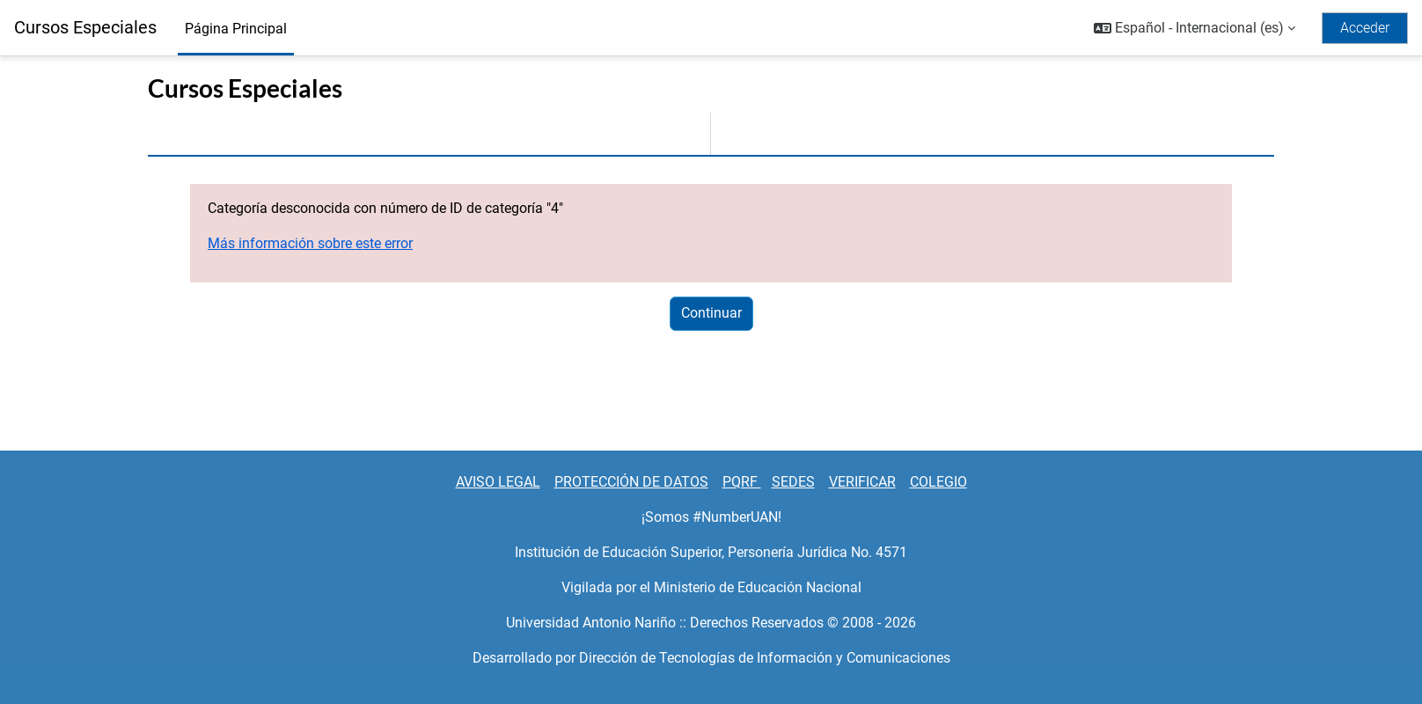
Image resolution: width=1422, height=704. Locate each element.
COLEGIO (938, 481)
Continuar (711, 312)
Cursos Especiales (85, 27)
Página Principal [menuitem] (236, 28)
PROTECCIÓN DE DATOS (631, 481)
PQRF (741, 481)
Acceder (1364, 27)
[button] (1194, 28)
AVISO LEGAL (498, 481)
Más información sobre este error (310, 243)
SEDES (793, 481)
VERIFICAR (862, 481)
